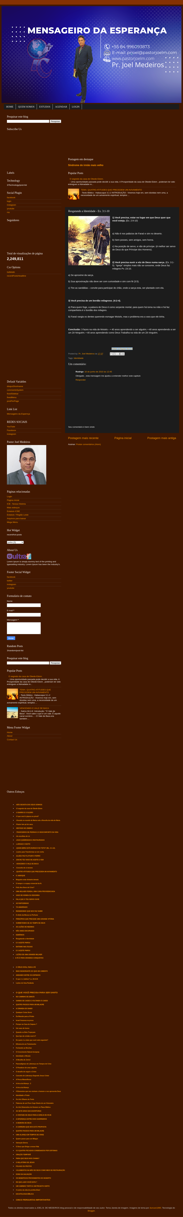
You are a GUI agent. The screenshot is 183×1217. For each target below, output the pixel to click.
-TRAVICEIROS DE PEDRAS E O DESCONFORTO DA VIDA (37, 832)
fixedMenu (11, 397)
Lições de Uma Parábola (25, 983)
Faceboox (11, 430)
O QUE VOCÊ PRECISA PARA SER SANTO (37, 992)
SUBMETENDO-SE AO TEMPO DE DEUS (30, 923)
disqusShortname (15, 386)
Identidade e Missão (23, 1056)
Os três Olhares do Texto (25, 1099)
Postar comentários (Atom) (88, 444)
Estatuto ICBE (13, 511)
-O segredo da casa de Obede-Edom (29, 808)
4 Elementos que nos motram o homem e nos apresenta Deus (38, 1091)
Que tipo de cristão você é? (26, 1036)
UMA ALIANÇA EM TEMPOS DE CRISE (30, 1135)
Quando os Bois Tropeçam (25, 1032)
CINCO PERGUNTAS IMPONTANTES (33, 1200)
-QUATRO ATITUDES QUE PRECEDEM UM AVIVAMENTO (36, 871)
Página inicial (123, 438)
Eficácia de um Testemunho (26, 1044)
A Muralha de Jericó (23, 1060)
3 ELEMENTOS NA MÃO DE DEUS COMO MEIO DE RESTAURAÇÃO (40, 1170)
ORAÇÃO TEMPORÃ (23, 1154)
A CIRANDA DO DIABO (24, 1008)
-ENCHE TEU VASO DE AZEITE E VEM (30, 860)
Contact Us (12, 739)
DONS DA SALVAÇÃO (24, 1174)
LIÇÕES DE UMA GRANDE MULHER (29, 954)
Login (9, 496)
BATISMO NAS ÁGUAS (24, 947)
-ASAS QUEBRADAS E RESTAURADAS (30, 840)
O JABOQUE (20, 875)
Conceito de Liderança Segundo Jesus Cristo (32, 1076)
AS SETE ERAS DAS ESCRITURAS (28, 1111)
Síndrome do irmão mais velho (85, 165)
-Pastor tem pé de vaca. (24, 824)
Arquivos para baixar (16, 518)
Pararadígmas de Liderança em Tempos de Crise (33, 1064)
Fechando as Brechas (24, 1048)
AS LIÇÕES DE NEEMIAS (25, 927)
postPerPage (13, 401)
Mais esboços (13, 507)
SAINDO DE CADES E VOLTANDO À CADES (32, 1001)
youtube (10, 208)
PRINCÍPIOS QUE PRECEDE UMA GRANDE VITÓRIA (35, 919)
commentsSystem (15, 390)
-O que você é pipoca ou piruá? (27, 816)
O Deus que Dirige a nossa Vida (27, 1146)
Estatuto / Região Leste (17, 515)
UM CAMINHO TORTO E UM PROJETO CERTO (33, 1186)
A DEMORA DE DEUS (23, 1123)
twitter (9, 580)
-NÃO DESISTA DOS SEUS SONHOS (29, 805)
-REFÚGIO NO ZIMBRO (24, 828)
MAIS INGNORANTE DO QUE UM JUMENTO (32, 971)
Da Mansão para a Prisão (25, 1016)
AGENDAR (61, 106)
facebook (11, 197)
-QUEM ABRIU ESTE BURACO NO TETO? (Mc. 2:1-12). (35, 848)
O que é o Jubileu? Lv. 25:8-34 (27, 979)
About (9, 736)
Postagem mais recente (83, 438)
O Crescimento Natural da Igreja (27, 1052)
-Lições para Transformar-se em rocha (30, 852)
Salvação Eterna (22, 1143)
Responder (81, 380)
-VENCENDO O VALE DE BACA (27, 864)
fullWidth (11, 272)
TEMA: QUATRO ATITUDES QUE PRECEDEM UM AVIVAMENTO (111, 190)
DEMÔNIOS (20, 935)
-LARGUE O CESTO (23, 844)
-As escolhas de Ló (23, 836)
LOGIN (76, 106)
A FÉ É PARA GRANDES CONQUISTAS (29, 958)
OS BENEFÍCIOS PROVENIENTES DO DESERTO (33, 1178)
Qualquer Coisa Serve (24, 1012)
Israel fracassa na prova (24, 1020)
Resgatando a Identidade (25, 939)
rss (8, 212)
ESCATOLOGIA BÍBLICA (25, 1194)
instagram (11, 205)
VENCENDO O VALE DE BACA (34, 708)
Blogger (91, 1211)
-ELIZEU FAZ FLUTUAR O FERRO (28, 856)
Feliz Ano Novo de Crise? (25, 887)
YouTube (11, 426)
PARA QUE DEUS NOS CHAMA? (27, 1158)
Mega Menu (12, 522)
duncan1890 (155, 1208)
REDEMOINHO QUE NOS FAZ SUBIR (29, 911)
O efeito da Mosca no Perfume (27, 915)
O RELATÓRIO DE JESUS (25, 1162)
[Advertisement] (93, 133)
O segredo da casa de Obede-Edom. (87, 179)
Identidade (78, 358)
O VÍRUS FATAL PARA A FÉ (26, 967)
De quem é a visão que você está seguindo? (32, 1040)
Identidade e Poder (23, 1095)
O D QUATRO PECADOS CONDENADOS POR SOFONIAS (36, 1150)
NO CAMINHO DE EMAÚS (25, 997)
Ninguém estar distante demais (27, 879)
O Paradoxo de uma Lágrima (26, 1068)
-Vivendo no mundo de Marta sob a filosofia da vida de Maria (38, 820)
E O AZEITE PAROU (23, 943)
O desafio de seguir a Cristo (26, 1072)
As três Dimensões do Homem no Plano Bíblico (33, 1107)
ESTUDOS (44, 106)
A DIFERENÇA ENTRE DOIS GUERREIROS (31, 1119)
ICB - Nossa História (16, 504)
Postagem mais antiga (161, 438)
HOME (9, 106)
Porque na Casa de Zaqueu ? (26, 1024)
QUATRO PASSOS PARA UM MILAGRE (30, 1004)
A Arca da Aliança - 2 (23, 1083)
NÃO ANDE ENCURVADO (25, 931)
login (9, 201)
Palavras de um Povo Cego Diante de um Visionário (35, 1103)
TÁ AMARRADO (22, 907)
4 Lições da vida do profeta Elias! (28, 1190)
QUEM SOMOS (26, 106)
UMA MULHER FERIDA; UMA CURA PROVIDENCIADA (35, 891)
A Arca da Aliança (22, 1087)
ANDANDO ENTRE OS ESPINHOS (28, 975)
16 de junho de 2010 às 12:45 (98, 372)
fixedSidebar (12, 394)
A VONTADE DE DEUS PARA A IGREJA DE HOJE (33, 1115)
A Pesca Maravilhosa (23, 1079)
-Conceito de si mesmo (24, 868)
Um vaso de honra (22, 1028)
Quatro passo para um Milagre (27, 1139)
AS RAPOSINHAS (22, 903)
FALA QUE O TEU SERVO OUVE (27, 899)
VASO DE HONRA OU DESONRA (28, 895)
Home (9, 732)
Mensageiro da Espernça (18, 414)
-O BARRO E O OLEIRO (24, 812)
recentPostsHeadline (16, 276)
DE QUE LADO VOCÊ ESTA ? (26, 1182)
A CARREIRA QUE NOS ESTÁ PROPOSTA (31, 1127)
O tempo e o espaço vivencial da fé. (29, 883)
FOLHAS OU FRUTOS (24, 1166)
